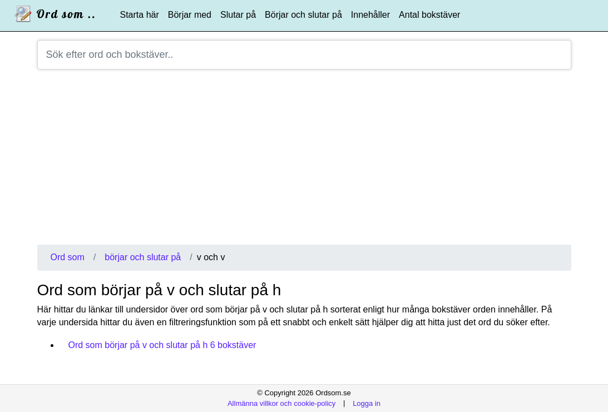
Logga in (366, 403)
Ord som (68, 257)
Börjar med (189, 14)
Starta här (139, 14)
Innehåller (370, 14)
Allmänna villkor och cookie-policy (281, 403)
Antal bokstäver (429, 14)
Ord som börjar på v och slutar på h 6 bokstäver (162, 345)
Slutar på (238, 14)
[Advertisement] (304, 161)
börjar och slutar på (143, 257)
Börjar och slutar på (303, 14)
